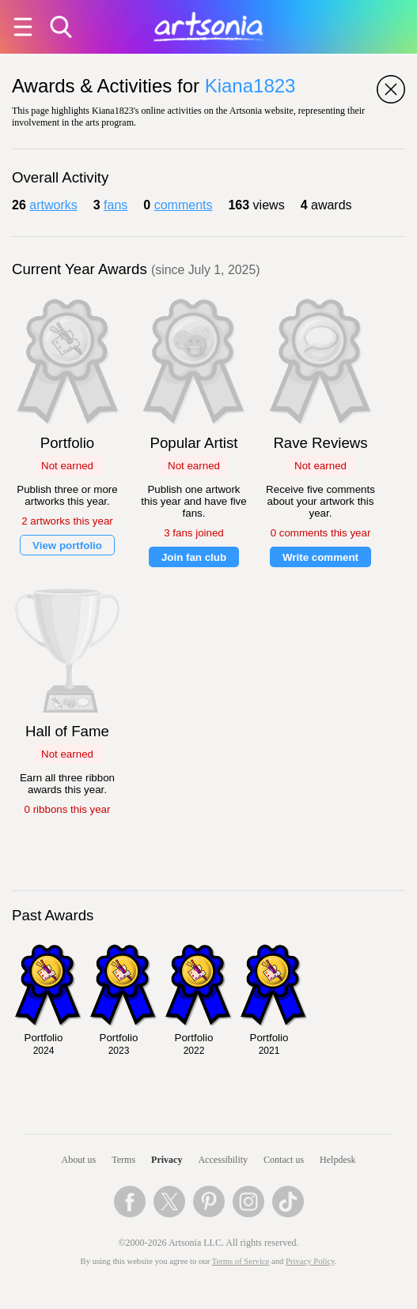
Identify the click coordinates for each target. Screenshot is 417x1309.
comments (183, 205)
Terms (123, 1159)
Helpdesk (337, 1159)
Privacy (166, 1159)
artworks (53, 205)
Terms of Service (241, 1261)
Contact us (283, 1159)
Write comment (320, 557)
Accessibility (223, 1159)
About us (79, 1159)
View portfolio (67, 545)
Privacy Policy (310, 1261)
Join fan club (193, 557)
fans (115, 205)
